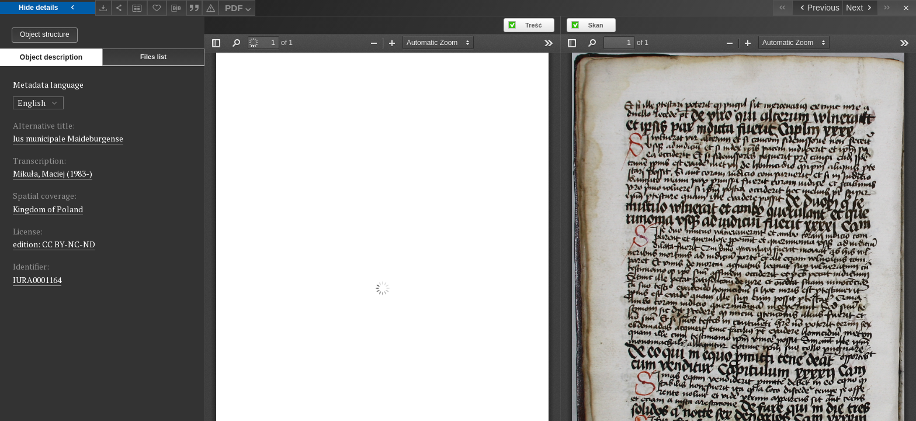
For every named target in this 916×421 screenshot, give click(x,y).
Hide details (48, 8)
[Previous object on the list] (817, 8)
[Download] (103, 8)
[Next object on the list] (859, 8)
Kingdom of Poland (48, 209)
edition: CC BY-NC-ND (54, 244)
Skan (595, 25)
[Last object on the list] (887, 8)
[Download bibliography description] (176, 8)
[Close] (906, 8)
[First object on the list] (782, 8)
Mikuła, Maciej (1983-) (52, 173)
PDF (239, 9)
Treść (533, 25)
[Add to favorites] (157, 8)
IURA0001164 (37, 279)
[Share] (120, 8)
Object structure (45, 34)
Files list (153, 56)
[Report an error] (210, 8)
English (38, 102)
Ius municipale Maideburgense (68, 138)
